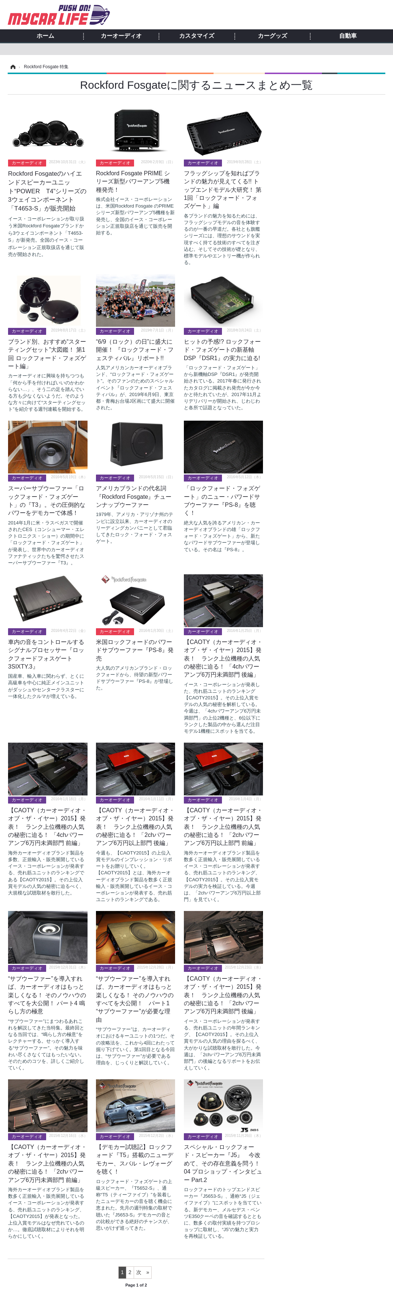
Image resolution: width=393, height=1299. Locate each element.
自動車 (348, 36)
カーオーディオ (121, 36)
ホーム (45, 36)
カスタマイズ (196, 36)
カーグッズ (272, 36)
